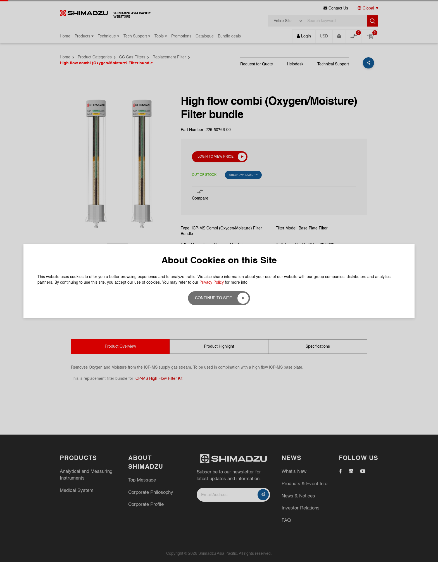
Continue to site (213, 298)
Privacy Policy (211, 282)
